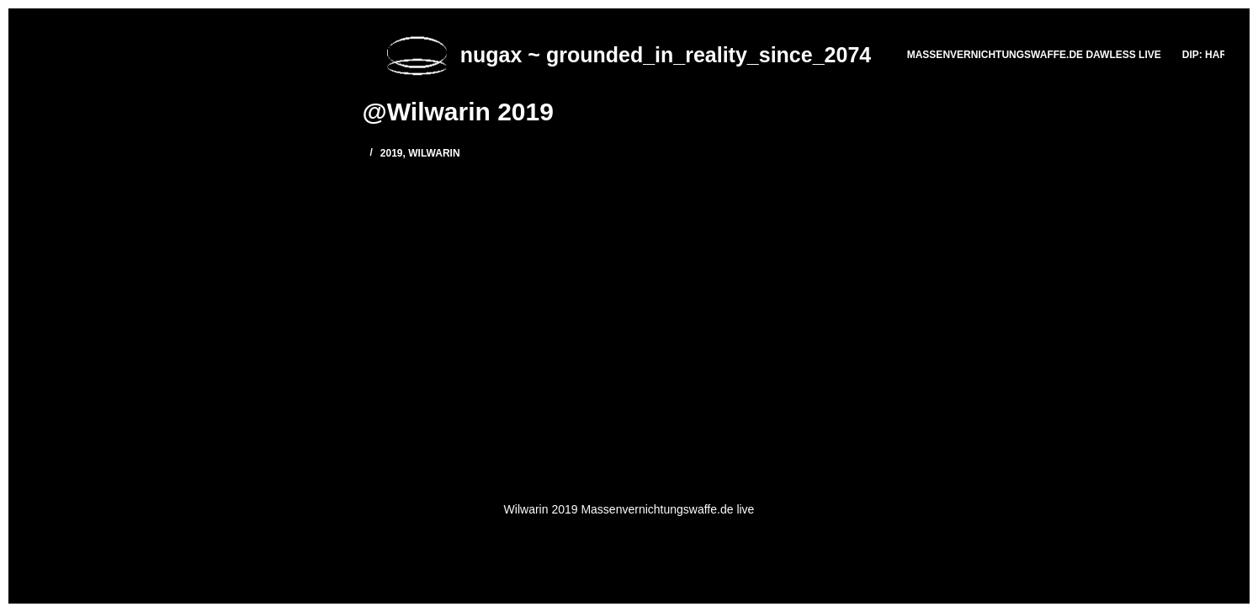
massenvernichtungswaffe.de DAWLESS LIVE (1034, 55)
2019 (391, 153)
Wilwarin (433, 153)
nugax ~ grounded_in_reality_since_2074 (665, 55)
